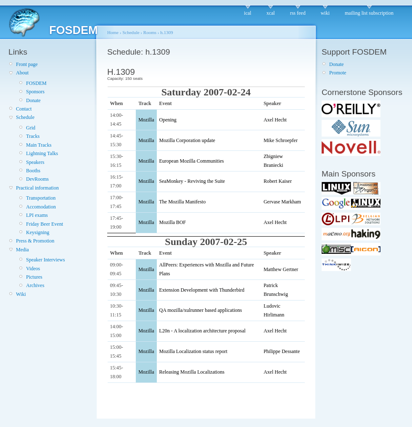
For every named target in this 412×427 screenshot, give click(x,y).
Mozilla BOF (172, 222)
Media (22, 250)
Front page (27, 64)
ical (247, 13)
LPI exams (37, 215)
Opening (168, 120)
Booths (33, 171)
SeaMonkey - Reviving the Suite (192, 181)
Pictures (34, 277)
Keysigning (37, 232)
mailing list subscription (369, 13)
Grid (30, 128)
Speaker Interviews (45, 260)
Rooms (149, 32)
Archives (35, 285)
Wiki (21, 294)
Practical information (37, 188)
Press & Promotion (35, 241)
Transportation (40, 198)
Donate (33, 100)
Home (113, 32)
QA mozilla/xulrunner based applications (200, 310)
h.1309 (166, 32)
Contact (24, 109)
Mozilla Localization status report (193, 351)
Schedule (25, 117)
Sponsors (35, 92)
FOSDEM (36, 83)
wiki (325, 13)
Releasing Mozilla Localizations (191, 372)
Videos (33, 268)
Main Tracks (38, 145)
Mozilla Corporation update (187, 140)
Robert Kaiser (278, 181)
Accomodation (41, 207)
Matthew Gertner (281, 269)
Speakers (35, 162)
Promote (337, 73)
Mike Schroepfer (281, 140)
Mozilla (146, 120)
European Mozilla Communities (191, 161)
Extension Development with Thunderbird (202, 290)
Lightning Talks (42, 153)
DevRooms (37, 179)
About (22, 73)
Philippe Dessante (282, 351)
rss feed (298, 13)
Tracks (33, 136)
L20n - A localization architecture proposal (202, 331)
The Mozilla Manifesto (182, 202)
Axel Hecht (275, 120)
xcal (271, 13)
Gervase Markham (282, 202)
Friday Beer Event (44, 224)
